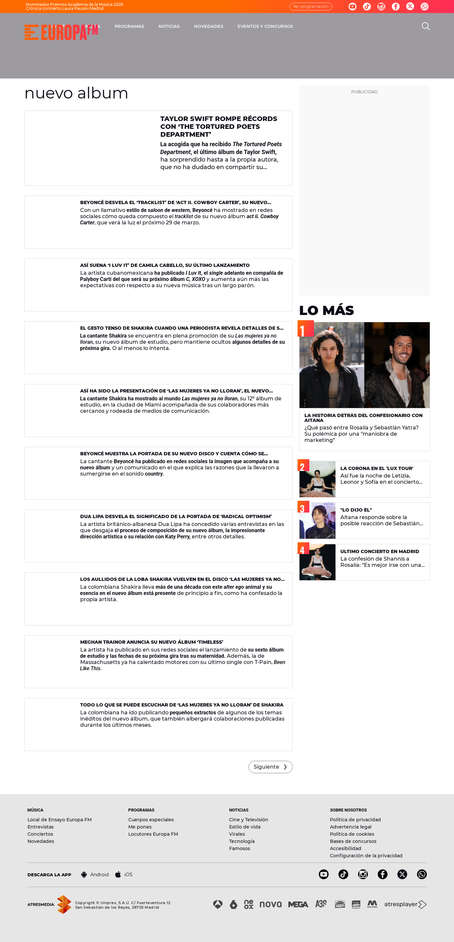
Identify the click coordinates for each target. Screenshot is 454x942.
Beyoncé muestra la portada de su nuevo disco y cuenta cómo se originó (172, 456)
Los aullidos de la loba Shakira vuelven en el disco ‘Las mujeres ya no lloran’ (180, 582)
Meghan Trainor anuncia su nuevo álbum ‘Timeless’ (151, 642)
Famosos (239, 848)
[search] (426, 26)
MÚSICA (167, 26)
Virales (237, 834)
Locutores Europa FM (153, 834)
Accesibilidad (345, 848)
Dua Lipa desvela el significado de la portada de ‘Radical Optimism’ (176, 516)
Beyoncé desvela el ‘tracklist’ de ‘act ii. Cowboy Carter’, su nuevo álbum (173, 205)
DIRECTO (134, 26)
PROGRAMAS (205, 26)
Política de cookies (352, 834)
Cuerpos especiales (151, 820)
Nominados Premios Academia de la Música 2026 (74, 4)
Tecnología (242, 841)
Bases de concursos (353, 841)
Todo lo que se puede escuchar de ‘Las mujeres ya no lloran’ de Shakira (181, 705)
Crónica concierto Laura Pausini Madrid (64, 8)
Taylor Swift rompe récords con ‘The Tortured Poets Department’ (218, 126)
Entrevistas (40, 827)
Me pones (140, 827)
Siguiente (266, 767)
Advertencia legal (351, 827)
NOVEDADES (284, 26)
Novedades (40, 841)
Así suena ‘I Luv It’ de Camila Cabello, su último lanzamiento (165, 265)
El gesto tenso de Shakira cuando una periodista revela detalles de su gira (181, 331)
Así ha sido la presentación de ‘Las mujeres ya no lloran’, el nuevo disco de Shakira (174, 393)
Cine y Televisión (248, 820)
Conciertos (40, 834)
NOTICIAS (244, 26)
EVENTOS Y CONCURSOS (341, 26)
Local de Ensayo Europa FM (59, 820)
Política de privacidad (355, 820)
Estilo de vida (245, 827)
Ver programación (311, 6)
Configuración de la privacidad (366, 856)
